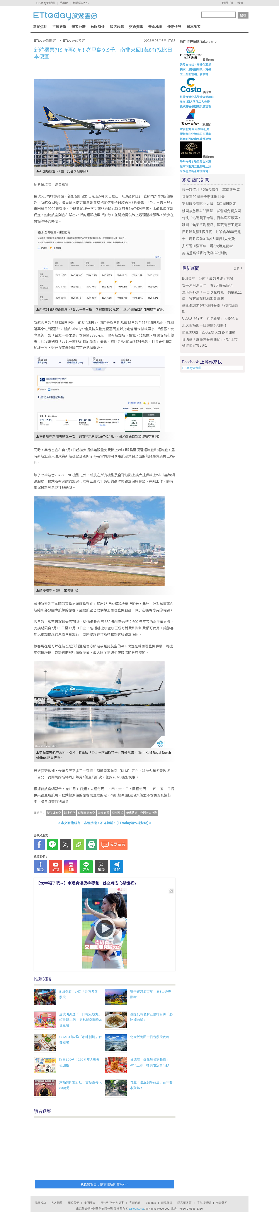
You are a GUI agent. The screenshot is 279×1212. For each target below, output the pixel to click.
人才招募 (57, 1202)
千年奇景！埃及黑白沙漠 (195, 161)
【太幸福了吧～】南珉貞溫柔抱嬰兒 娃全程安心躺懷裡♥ (86, 883)
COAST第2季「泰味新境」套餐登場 (210, 318)
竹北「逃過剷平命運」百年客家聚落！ (211, 218)
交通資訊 (136, 27)
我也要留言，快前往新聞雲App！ (104, 1184)
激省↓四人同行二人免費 (195, 101)
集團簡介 (89, 1202)
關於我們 (73, 1202)
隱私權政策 (184, 1202)
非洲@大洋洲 (148, 812)
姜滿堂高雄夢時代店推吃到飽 (204, 253)
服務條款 (166, 1202)
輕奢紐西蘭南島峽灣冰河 (195, 139)
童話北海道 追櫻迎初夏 (194, 129)
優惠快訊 (174, 27)
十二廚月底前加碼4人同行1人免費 (208, 239)
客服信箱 (135, 1202)
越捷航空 (69, 812)
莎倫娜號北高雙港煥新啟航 (197, 97)
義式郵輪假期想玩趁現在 (195, 106)
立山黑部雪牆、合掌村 (194, 74)
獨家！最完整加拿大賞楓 (195, 69)
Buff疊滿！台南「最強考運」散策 (207, 278)
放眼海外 (98, 27)
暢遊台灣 (78, 27)
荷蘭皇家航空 (86, 812)
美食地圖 (155, 27)
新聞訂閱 (227, 3)
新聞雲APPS (81, 3)
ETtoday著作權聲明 (132, 822)
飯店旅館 (117, 27)
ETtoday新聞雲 (45, 3)
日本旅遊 (194, 27)
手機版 (64, 3)
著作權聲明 (204, 1202)
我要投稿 (40, 1202)
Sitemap (151, 1202)
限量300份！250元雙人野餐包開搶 (208, 332)
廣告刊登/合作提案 (112, 1202)
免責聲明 (221, 1202)
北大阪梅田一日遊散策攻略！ (151, 1037)
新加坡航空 (54, 812)
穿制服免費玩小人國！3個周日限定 (209, 204)
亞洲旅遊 (117, 812)
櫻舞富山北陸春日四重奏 (195, 134)
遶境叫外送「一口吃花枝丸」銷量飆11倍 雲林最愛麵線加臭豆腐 (80, 1019)
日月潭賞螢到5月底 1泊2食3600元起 (211, 232)
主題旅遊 (59, 27)
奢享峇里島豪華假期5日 (195, 171)
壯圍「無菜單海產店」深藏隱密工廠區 (211, 225)
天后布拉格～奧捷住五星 (195, 64)
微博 (240, 3)
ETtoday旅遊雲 (191, 367)
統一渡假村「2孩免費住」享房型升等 (211, 190)
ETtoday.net (136, 1208)
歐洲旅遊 (103, 812)
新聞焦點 (40, 27)
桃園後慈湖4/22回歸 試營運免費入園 (211, 211)
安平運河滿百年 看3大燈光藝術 (207, 246)
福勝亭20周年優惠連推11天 (203, 197)
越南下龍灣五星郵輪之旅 (195, 166)
